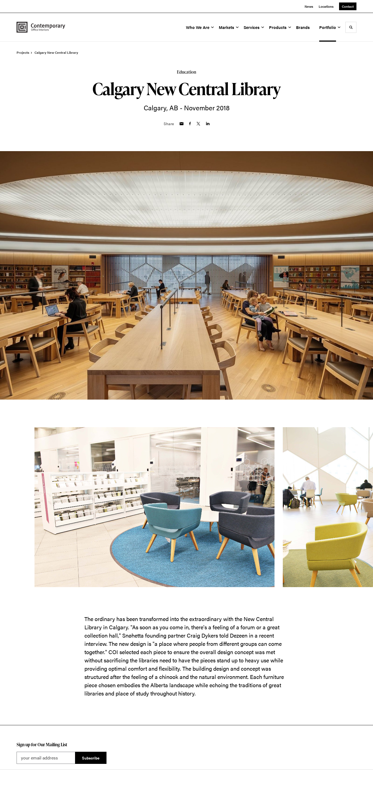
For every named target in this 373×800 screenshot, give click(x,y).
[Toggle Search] (350, 27)
